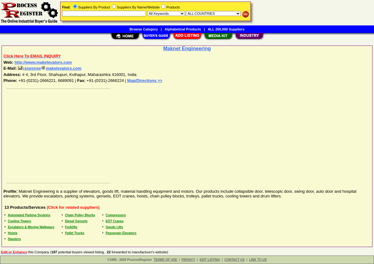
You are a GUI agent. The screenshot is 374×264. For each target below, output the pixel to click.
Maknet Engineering (187, 48)
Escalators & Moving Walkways (31, 227)
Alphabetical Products (183, 29)
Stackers (14, 239)
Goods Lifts (114, 227)
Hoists (13, 233)
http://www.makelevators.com (43, 62)
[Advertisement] (187, 134)
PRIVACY (188, 259)
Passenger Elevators (121, 233)
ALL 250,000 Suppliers (226, 29)
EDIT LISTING (210, 259)
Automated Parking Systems (29, 215)
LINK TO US (257, 259)
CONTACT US (234, 259)
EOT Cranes (115, 221)
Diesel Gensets (76, 221)
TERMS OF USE (165, 259)
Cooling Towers (19, 221)
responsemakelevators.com (49, 68)
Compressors (116, 215)
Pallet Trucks (74, 233)
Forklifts (71, 227)
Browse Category (143, 29)
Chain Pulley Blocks (80, 215)
